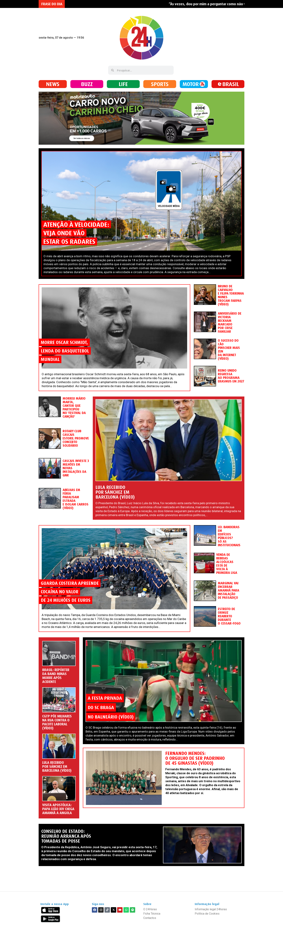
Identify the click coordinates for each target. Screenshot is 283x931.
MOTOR (191, 84)
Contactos (149, 918)
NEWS (52, 84)
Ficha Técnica (151, 913)
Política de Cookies (207, 913)
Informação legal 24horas (211, 909)
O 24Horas (150, 909)
